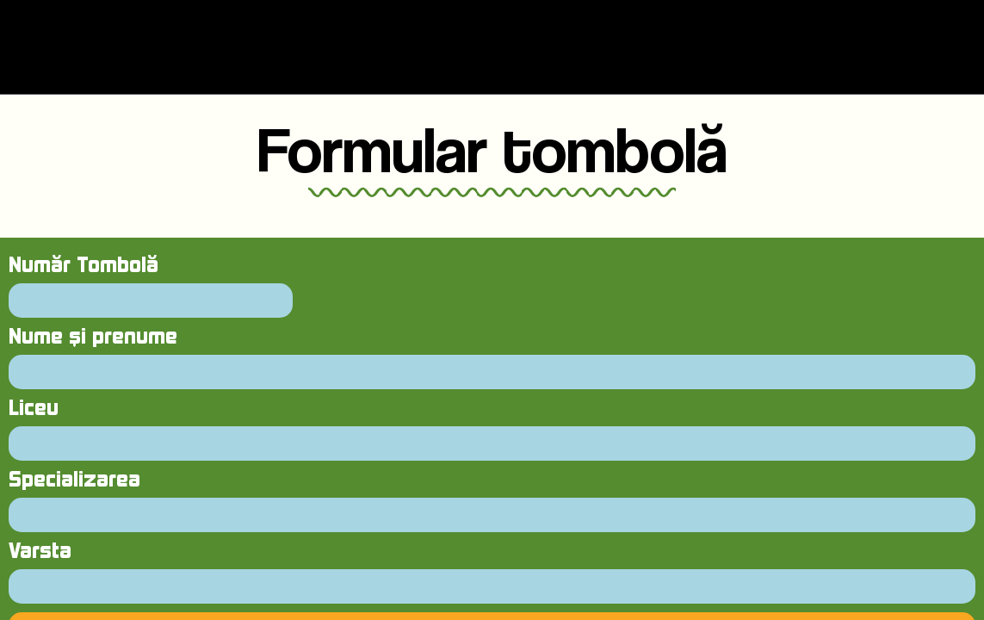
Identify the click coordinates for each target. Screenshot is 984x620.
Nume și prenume (93, 337)
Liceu (34, 408)
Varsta (40, 551)
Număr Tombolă (83, 265)
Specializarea (74, 480)
